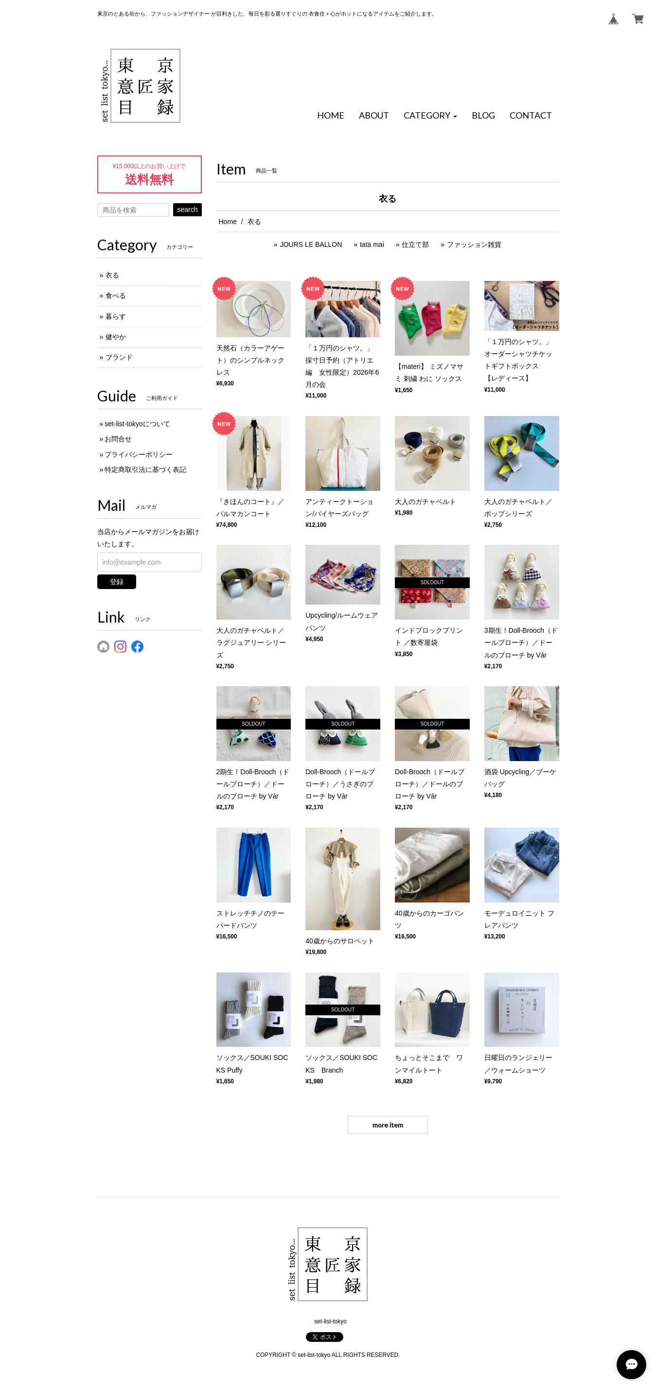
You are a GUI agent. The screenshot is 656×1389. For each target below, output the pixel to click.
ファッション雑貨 (474, 244)
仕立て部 (415, 244)
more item (387, 1125)
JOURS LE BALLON (311, 244)
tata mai (372, 244)
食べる (116, 295)
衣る (112, 275)
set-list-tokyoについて (137, 424)
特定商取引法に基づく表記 (145, 469)
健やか (116, 337)
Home (228, 222)
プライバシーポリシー (139, 454)
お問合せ (118, 439)
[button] (430, 115)
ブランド (119, 357)
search (187, 209)
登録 (117, 582)
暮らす (116, 316)
